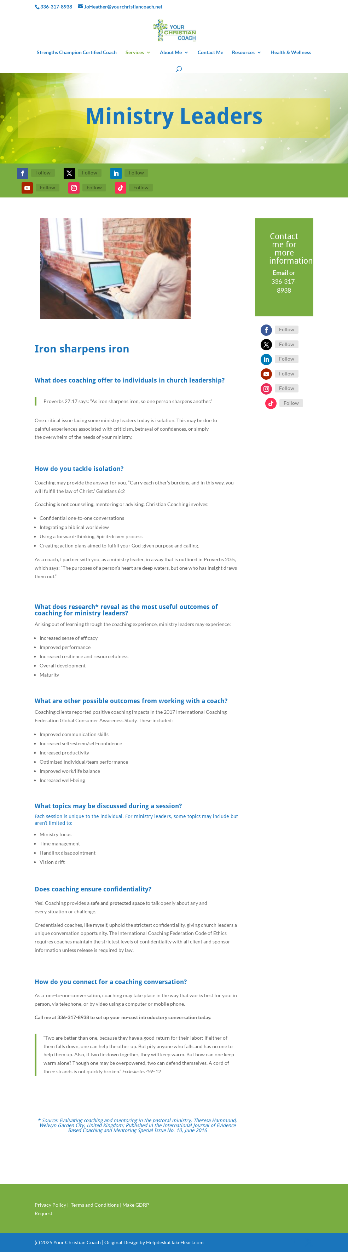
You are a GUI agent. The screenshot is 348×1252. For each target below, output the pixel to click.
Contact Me (210, 52)
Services (135, 52)
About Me (171, 52)
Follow (43, 173)
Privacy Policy (50, 1205)
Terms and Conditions (95, 1205)
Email (280, 272)
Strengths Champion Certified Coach (77, 52)
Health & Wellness (291, 52)
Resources (243, 52)
